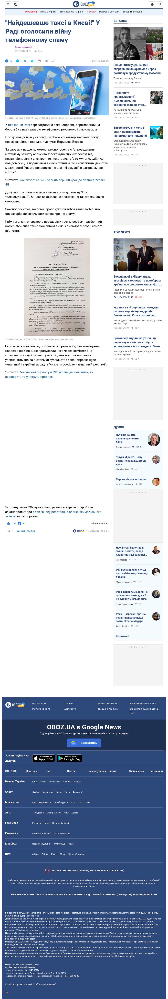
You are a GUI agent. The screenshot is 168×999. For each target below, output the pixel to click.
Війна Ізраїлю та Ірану (71, 11)
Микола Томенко (124, 582)
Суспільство (136, 771)
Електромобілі (54, 812)
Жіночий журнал (76, 854)
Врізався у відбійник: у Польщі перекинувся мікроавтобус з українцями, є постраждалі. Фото (137, 342)
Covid (71, 844)
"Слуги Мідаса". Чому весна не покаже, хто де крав (131, 461)
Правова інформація (107, 703)
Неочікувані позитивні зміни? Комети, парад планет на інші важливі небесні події (130, 551)
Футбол (36, 792)
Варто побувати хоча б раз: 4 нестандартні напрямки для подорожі (130, 131)
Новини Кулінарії (60, 823)
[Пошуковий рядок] (160, 4)
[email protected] (43, 976)
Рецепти (36, 823)
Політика (31, 771)
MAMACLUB (59, 844)
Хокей (59, 792)
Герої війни (31, 11)
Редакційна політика (25, 531)
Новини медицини (41, 844)
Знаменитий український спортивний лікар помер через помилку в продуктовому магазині (137, 69)
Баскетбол (47, 792)
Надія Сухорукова (124, 604)
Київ (34, 781)
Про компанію (39, 703)
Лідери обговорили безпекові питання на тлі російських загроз (137, 291)
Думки (119, 427)
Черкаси (77, 781)
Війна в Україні (48, 11)
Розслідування (97, 771)
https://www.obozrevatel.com (113, 913)
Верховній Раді (19, 125)
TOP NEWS (122, 232)
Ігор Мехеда (121, 560)
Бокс (67, 792)
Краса (54, 854)
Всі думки (122, 636)
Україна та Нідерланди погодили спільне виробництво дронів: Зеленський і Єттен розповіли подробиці (136, 311)
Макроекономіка (61, 833)
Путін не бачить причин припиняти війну (127, 438)
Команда (69, 703)
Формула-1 (78, 792)
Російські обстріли (109, 11)
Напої (46, 823)
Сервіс (75, 812)
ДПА (73, 802)
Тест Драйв (38, 812)
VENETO (91, 11)
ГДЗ (34, 802)
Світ (49, 771)
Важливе (120, 21)
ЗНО (80, 802)
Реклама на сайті (41, 709)
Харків (43, 781)
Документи (70, 709)
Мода (62, 854)
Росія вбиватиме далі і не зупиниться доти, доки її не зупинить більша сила (132, 595)
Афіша (35, 854)
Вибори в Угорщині (133, 11)
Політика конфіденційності (142, 703)
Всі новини (156, 771)
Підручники (45, 802)
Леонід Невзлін (123, 447)
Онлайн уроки (61, 802)
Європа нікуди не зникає (131, 479)
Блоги (112, 771)
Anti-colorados (122, 626)
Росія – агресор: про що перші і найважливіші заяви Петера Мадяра (131, 617)
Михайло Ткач (122, 469)
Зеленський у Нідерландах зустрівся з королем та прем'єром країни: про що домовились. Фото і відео (138, 281)
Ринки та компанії (23, 47)
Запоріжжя (54, 781)
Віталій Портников (124, 484)
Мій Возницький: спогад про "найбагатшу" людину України (132, 573)
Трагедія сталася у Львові (127, 78)
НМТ (87, 802)
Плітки (45, 854)
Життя (71, 771)
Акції (66, 812)
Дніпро (66, 781)
